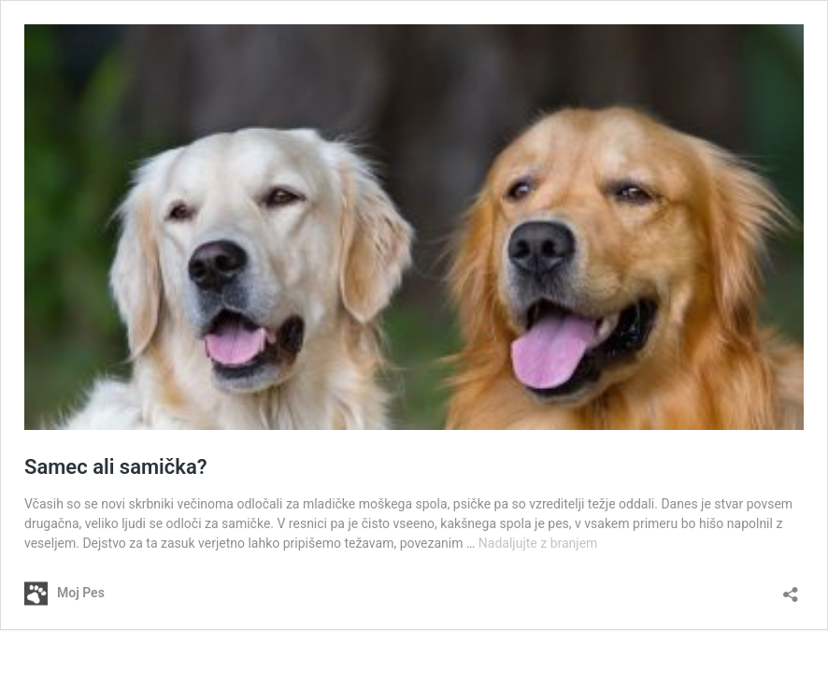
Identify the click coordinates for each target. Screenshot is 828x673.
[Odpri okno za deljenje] (791, 588)
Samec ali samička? (115, 467)
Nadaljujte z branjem (538, 543)
